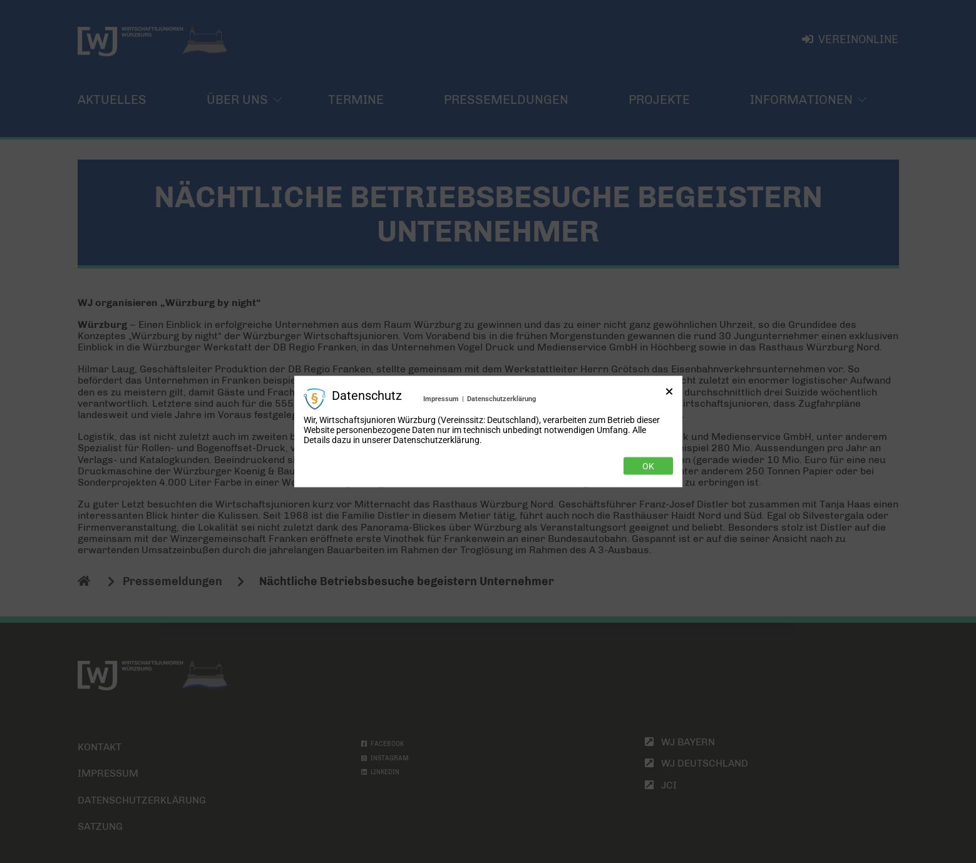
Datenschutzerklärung (501, 398)
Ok (648, 466)
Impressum (441, 398)
